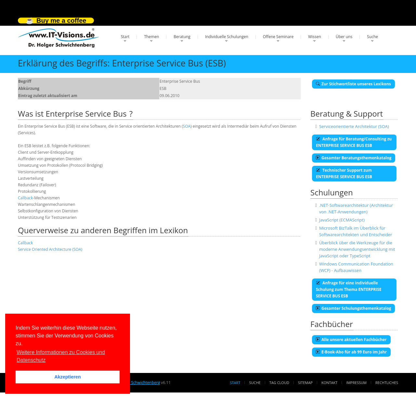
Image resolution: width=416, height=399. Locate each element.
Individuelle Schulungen (226, 36)
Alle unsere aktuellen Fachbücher (351, 339)
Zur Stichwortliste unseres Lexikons (353, 84)
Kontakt (329, 382)
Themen (151, 36)
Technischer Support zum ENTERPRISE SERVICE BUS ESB (344, 173)
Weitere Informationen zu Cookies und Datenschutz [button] (61, 356)
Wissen (314, 36)
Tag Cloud (279, 382)
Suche (372, 36)
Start (125, 36)
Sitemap (305, 382)
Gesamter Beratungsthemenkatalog (353, 158)
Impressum (356, 382)
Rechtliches (386, 382)
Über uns (344, 36)
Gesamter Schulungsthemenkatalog (353, 308)
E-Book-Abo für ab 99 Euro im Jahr (351, 352)
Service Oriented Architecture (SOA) (50, 249)
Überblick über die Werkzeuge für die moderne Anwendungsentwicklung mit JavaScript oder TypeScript (357, 249)
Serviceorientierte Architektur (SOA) (354, 126)
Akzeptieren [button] (67, 376)
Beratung (182, 36)
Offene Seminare (278, 36)
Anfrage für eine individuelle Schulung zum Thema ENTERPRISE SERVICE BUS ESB (348, 289)
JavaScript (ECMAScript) (342, 220)
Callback (25, 198)
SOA (187, 126)
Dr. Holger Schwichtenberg (135, 382)
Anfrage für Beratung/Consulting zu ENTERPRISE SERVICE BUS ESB (354, 142)
